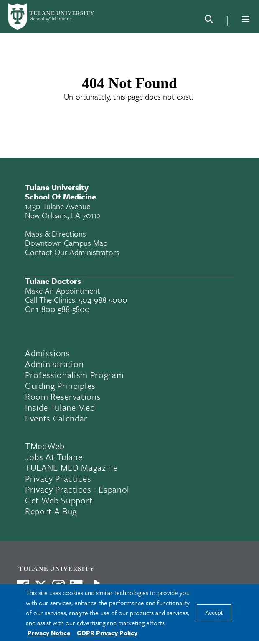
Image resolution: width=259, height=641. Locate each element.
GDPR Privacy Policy (107, 632)
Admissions (47, 353)
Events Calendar (56, 418)
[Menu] (246, 19)
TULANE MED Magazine (71, 467)
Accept (214, 613)
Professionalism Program (74, 374)
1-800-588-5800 (63, 308)
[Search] (209, 21)
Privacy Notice (49, 632)
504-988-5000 (103, 299)
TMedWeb (45, 445)
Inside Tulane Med (60, 407)
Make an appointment (62, 290)
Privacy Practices (58, 478)
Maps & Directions (55, 233)
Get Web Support (59, 500)
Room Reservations (63, 396)
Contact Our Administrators (72, 252)
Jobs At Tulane (53, 456)
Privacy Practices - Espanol (77, 489)
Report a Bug (51, 511)
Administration (54, 364)
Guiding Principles (60, 385)
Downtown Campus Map (66, 242)
